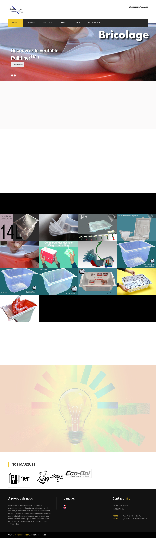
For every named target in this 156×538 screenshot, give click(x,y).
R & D (78, 23)
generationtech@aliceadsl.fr (135, 518)
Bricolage (31, 23)
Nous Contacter (95, 23)
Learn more (17, 64)
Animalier (47, 23)
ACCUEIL (15, 23)
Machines (64, 23)
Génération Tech (22, 535)
